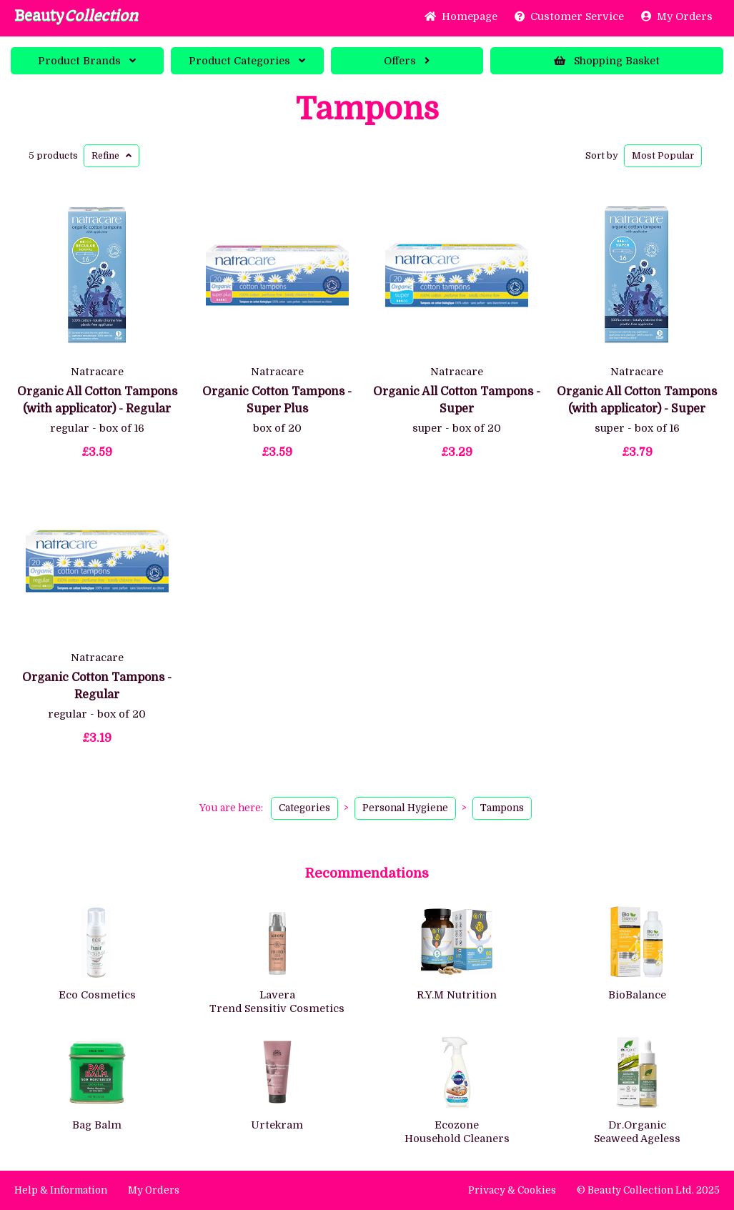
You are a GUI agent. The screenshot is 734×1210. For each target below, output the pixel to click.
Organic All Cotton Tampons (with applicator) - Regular (97, 400)
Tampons (367, 109)
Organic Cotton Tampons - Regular (97, 686)
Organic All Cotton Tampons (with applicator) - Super (637, 400)
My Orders (677, 16)
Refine (111, 155)
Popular (663, 155)
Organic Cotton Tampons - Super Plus (277, 400)
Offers (407, 60)
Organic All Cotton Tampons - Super (456, 400)
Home (461, 16)
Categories (247, 60)
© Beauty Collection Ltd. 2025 (648, 1190)
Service (569, 16)
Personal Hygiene (405, 808)
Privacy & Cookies (512, 1190)
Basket (607, 60)
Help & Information (60, 1190)
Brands (87, 60)
